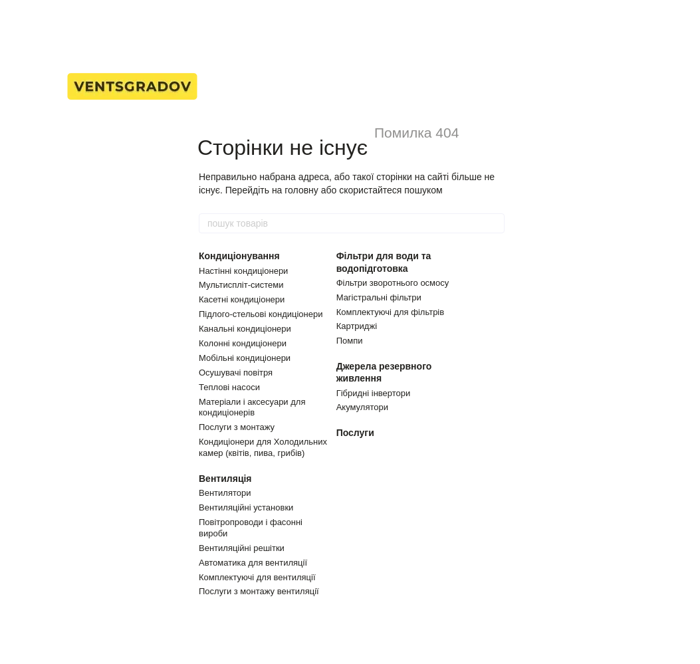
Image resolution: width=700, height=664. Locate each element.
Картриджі (356, 326)
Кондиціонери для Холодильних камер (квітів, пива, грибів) (263, 447)
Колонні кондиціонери (243, 343)
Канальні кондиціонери (245, 329)
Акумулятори (362, 407)
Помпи (349, 341)
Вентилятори (225, 493)
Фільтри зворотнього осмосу (392, 283)
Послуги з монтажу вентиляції (259, 591)
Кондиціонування (239, 256)
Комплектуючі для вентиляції (257, 577)
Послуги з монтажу (237, 427)
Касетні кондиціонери (242, 299)
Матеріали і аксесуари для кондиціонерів (252, 407)
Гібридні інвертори (373, 393)
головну (301, 190)
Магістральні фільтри (378, 297)
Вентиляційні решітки (242, 548)
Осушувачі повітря (236, 373)
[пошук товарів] (494, 223)
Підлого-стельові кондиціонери (260, 314)
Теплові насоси (229, 387)
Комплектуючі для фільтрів (390, 312)
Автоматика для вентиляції (253, 563)
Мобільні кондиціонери (245, 358)
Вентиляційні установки (246, 507)
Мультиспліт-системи (241, 285)
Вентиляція (225, 478)
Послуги (355, 432)
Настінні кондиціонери (243, 271)
